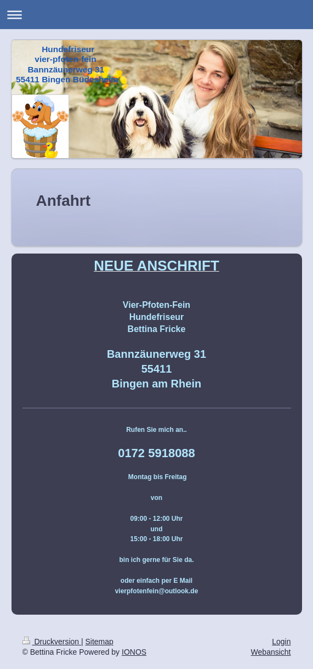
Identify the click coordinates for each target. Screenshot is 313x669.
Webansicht (271, 652)
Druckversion (51, 641)
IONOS (134, 652)
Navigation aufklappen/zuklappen (156, 14)
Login (281, 641)
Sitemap (99, 641)
